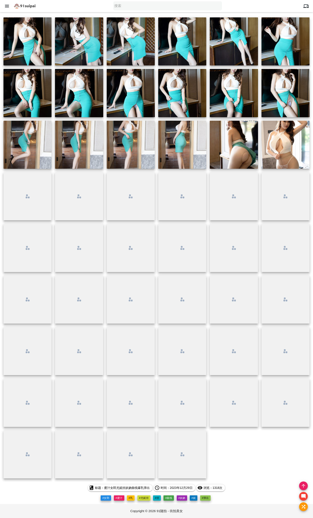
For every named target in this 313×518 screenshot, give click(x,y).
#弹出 (205, 498)
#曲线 (168, 498)
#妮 (193, 498)
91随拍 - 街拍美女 (170, 511)
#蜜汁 (119, 498)
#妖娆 (181, 498)
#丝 (157, 498)
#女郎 (105, 498)
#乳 (131, 498)
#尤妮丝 (144, 498)
